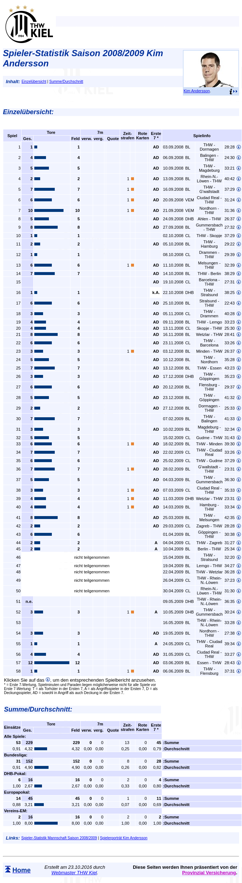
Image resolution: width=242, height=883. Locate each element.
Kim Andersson (197, 91)
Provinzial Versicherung (209, 872)
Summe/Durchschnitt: (38, 709)
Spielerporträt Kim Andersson (123, 838)
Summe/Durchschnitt (66, 82)
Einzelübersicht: (28, 112)
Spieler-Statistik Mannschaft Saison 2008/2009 (59, 838)
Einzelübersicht (34, 82)
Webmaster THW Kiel (74, 872)
